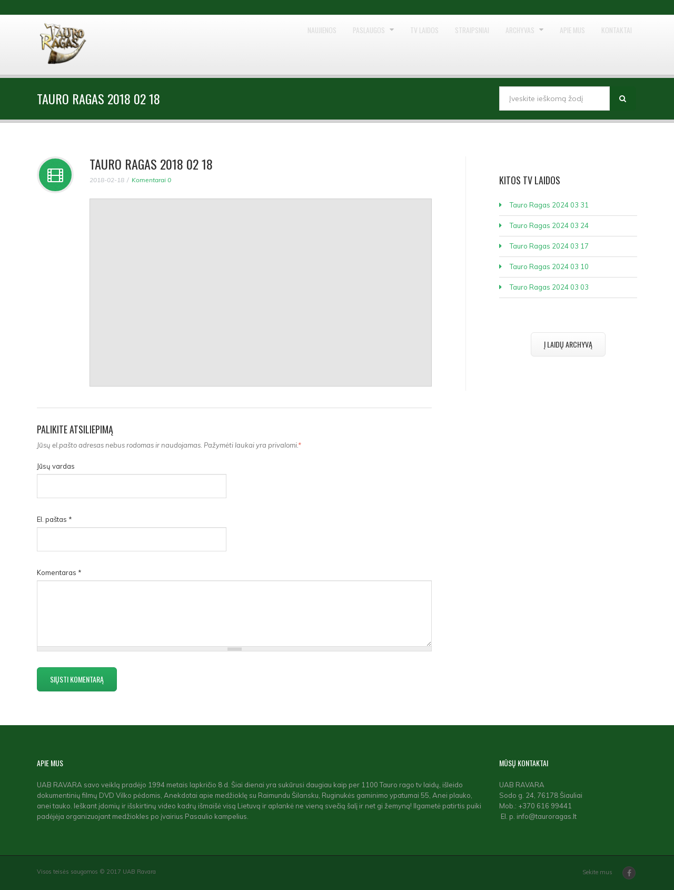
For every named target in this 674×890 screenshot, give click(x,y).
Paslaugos (306, 44)
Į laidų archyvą (568, 344)
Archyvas (493, 44)
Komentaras (59, 572)
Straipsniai (432, 44)
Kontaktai (611, 44)
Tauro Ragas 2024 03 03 (549, 287)
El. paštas (54, 519)
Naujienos (246, 44)
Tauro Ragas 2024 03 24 (549, 225)
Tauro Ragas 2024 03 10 (549, 266)
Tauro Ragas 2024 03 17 (549, 246)
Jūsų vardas (56, 466)
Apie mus (556, 44)
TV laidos (373, 44)
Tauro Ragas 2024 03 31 (549, 205)
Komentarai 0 (151, 180)
